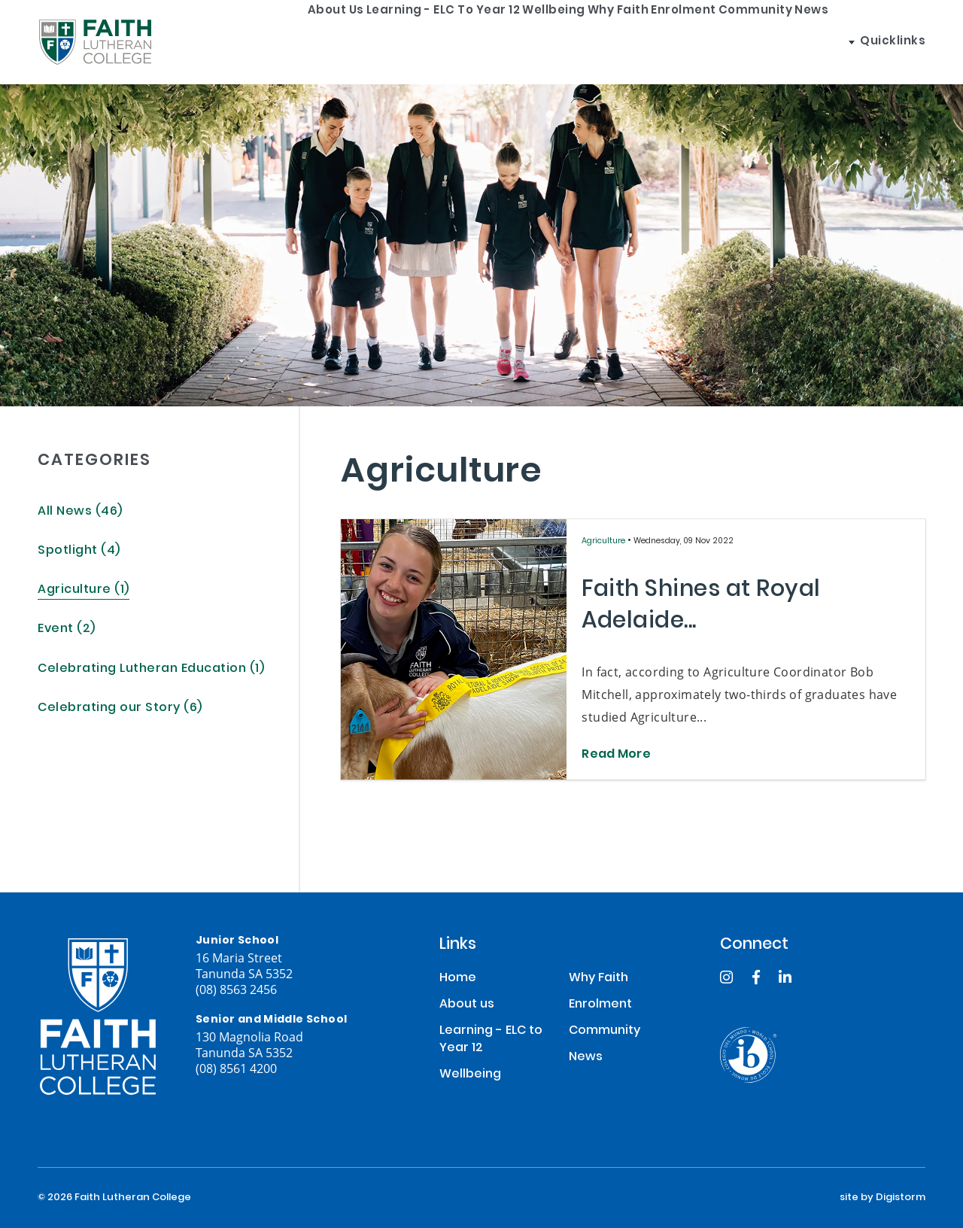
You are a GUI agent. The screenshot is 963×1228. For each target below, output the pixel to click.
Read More (616, 755)
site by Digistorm (882, 1198)
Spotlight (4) (79, 551)
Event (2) (67, 629)
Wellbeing (489, 41)
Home (457, 978)
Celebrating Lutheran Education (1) (151, 669)
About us (212, 41)
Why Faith (582, 41)
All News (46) (80, 512)
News (864, 41)
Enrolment (677, 41)
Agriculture (604, 541)
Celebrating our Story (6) (120, 708)
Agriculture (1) (83, 590)
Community (778, 41)
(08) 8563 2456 (236, 989)
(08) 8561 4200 (236, 1068)
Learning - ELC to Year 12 (349, 41)
